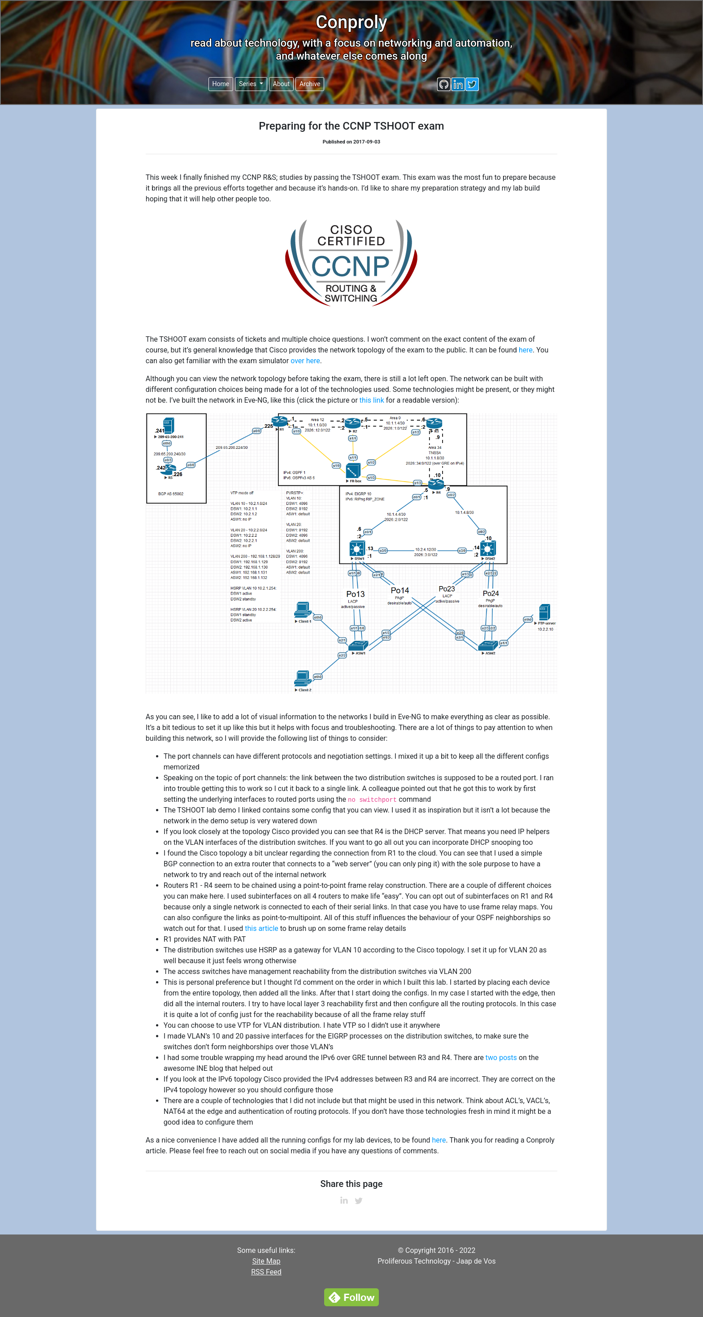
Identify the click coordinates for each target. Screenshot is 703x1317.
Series (248, 83)
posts (508, 1057)
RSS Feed (266, 1272)
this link (372, 400)
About (281, 83)
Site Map (266, 1261)
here (526, 350)
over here (305, 360)
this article (261, 928)
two (491, 1057)
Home (221, 83)
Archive (309, 83)
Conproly (351, 22)
